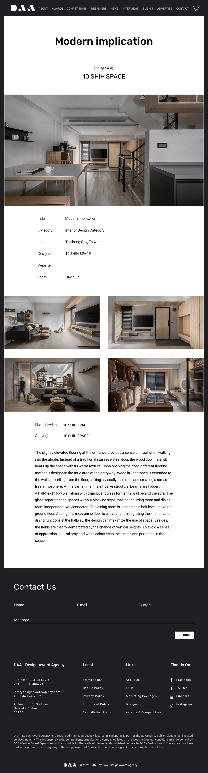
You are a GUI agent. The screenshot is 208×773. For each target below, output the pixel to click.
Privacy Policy (93, 696)
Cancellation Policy (97, 712)
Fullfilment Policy (96, 704)
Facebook (183, 679)
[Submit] (184, 635)
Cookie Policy (93, 688)
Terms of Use (93, 679)
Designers (133, 704)
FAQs (130, 688)
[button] (195, 8)
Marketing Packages (141, 696)
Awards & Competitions (143, 712)
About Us (133, 679)
